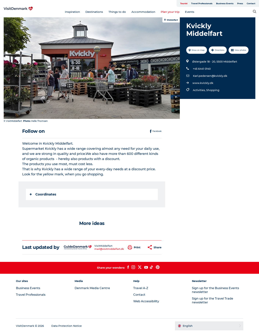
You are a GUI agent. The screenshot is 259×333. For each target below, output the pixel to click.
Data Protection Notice (66, 326)
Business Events (225, 3)
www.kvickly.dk (202, 83)
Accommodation (143, 12)
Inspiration (72, 12)
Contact (251, 3)
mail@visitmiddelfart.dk (109, 248)
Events (189, 12)
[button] (135, 247)
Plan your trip (170, 12)
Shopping (212, 90)
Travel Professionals (201, 3)
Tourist (184, 3)
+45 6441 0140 (202, 68)
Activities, (199, 90)
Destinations (94, 12)
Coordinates (43, 194)
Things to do (117, 12)
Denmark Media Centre (92, 288)
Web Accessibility (146, 301)
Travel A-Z (140, 288)
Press (240, 3)
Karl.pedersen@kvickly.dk (210, 76)
